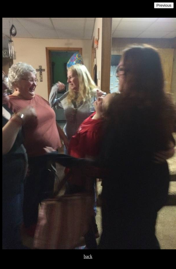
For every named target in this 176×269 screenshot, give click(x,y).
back (88, 256)
